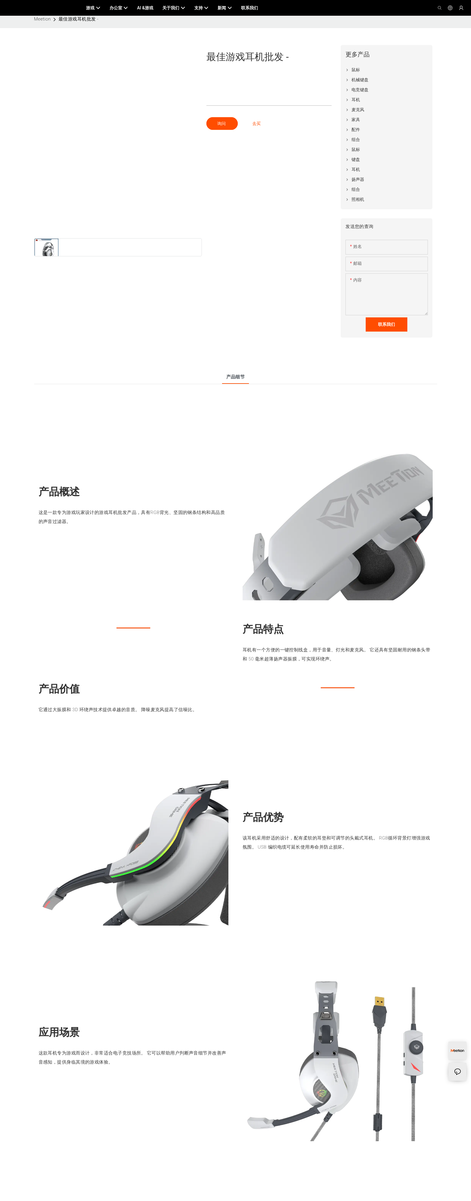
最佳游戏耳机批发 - (79, 19)
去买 (256, 123)
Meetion (42, 19)
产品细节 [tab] (235, 377)
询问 (222, 123)
